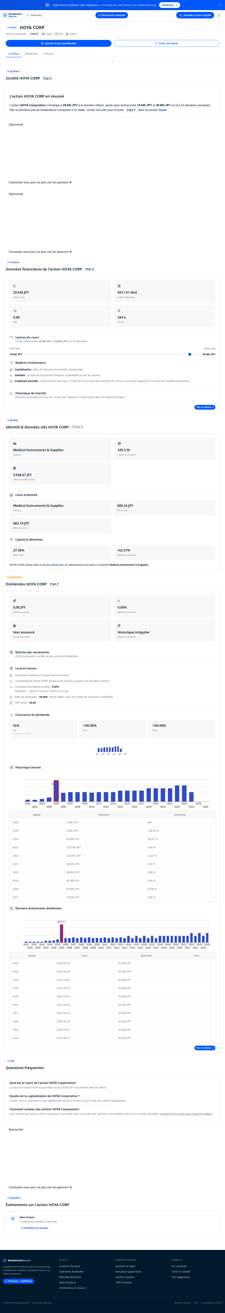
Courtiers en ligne (125, 1266)
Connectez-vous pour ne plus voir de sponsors (40, 182)
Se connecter (179, 1266)
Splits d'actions (67, 1282)
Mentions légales (182, 1303)
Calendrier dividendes (71, 1271)
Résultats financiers (70, 1277)
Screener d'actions (69, 1266)
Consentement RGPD (211, 1303)
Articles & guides (124, 1277)
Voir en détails (204, 407)
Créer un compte (181, 1271)
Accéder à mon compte (195, 15)
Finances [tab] (48, 53)
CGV (196, 1303)
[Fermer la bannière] (220, 5)
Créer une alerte (166, 43)
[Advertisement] (112, 153)
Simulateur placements (128, 1271)
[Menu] (219, 15)
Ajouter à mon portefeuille (58, 43)
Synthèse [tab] (14, 53)
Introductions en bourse (72, 1287)
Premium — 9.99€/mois (18, 1281)
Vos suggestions (181, 1277)
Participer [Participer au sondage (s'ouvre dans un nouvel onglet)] (169, 5)
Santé (71, 34)
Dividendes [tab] (31, 53)
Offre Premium (123, 1282)
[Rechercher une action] (59, 15)
